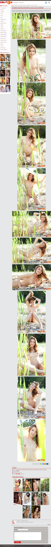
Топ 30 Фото (21, 2)
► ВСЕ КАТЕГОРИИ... (4, 49)
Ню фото (2, 45)
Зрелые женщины (3, 36)
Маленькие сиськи (3, 40)
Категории (16, 2)
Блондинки (2, 11)
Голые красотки (36, 469)
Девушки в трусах (3, 23)
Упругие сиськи (30, 469)
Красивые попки (3, 19)
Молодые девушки (4, 34)
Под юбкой (2, 21)
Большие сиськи (3, 38)
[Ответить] (48, 524)
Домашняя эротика (4, 32)
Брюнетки (2, 9)
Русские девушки (3, 30)
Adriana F (17, 470)
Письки (2, 15)
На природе (45, 469)
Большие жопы (3, 47)
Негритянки (2, 28)
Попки (1, 17)
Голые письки (19, 469)
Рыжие (2, 13)
